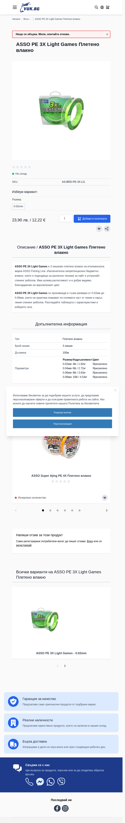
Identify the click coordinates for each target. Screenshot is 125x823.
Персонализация (62, 423)
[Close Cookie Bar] (115, 390)
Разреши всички (62, 412)
